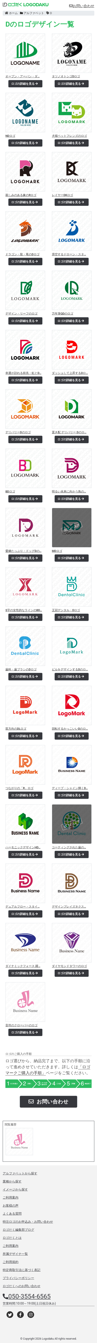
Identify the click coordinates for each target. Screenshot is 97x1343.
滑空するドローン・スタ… (69, 254)
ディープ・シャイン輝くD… (70, 788)
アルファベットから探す (20, 1173)
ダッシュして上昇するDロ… (70, 373)
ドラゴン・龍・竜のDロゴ (22, 254)
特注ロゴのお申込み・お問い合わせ (28, 1221)
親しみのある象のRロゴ (20, 195)
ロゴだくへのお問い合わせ (21, 1286)
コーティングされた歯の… (69, 847)
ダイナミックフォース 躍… (22, 966)
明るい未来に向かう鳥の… (69, 491)
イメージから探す (15, 1189)
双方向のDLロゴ (15, 728)
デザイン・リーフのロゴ (21, 313)
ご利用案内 (10, 1197)
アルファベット (32, 13)
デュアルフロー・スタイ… (22, 906)
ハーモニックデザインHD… (22, 847)
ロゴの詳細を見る (24, 83)
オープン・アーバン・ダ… (22, 76)
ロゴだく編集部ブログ (18, 1229)
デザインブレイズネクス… (69, 906)
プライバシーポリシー (18, 1278)
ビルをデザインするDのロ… (70, 669)
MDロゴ (57, 551)
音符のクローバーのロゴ (21, 1025)
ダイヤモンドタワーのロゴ (69, 966)
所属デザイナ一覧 (15, 1254)
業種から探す (12, 1181)
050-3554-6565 (29, 1296)
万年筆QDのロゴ (62, 313)
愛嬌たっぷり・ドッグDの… (23, 551)
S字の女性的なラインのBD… (23, 610)
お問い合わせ (81, 6)
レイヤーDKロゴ (62, 195)
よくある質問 (12, 1213)
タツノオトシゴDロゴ (66, 76)
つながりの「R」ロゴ (19, 788)
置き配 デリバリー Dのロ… (69, 432)
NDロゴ (10, 135)
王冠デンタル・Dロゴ (66, 610)
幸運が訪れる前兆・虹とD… (23, 373)
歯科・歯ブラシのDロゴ (20, 669)
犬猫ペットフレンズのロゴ (69, 135)
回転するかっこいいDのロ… (70, 728)
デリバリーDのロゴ (18, 432)
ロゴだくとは (12, 1238)
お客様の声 (10, 1205)
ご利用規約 (10, 1262)
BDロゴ (10, 491)
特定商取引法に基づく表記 (21, 1270)
